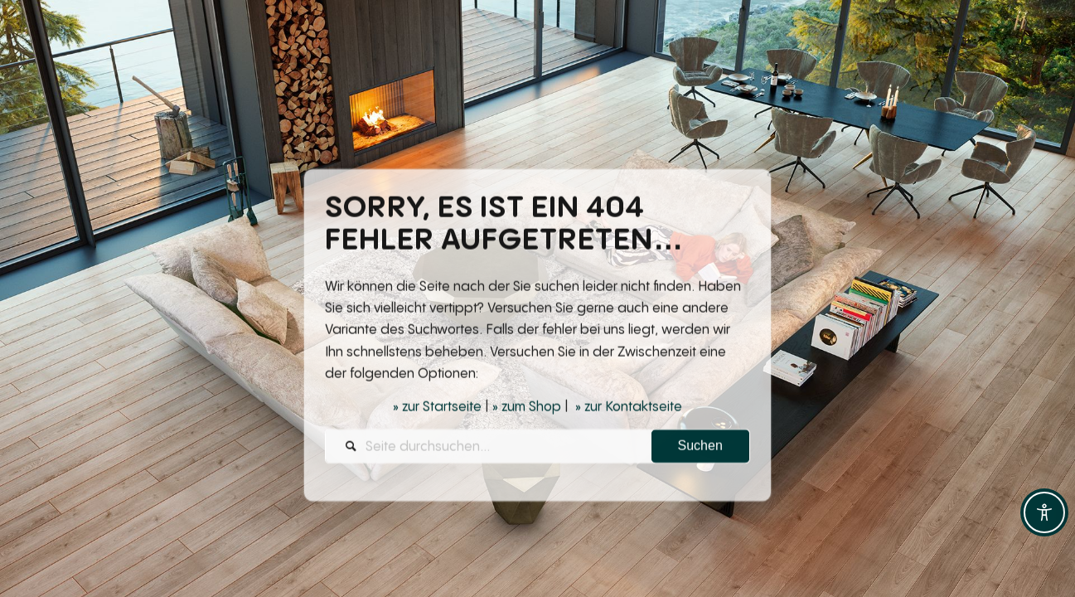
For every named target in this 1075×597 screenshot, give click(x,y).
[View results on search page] (700, 447)
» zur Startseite (437, 408)
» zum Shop (526, 408)
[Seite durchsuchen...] (537, 447)
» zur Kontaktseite (628, 408)
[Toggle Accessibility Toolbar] (1044, 512)
